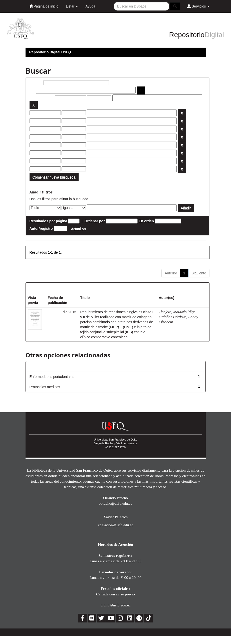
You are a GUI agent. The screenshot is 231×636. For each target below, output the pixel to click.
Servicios (198, 6)
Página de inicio (44, 6)
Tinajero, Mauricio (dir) (176, 312)
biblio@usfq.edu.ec (115, 605)
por (32, 90)
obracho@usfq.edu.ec (115, 503)
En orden (146, 221)
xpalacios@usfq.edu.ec (115, 525)
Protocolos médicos (45, 387)
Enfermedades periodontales (52, 377)
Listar (72, 6)
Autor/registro (41, 229)
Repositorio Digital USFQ (50, 52)
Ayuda (90, 6)
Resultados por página (48, 221)
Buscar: (36, 83)
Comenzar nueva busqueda (54, 177)
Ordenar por (95, 221)
